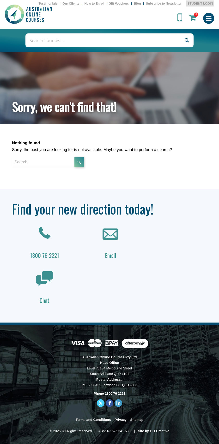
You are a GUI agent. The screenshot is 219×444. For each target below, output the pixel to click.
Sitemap (136, 420)
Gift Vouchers (119, 3)
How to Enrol (93, 3)
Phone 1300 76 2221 (109, 393)
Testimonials (48, 3)
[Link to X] (100, 403)
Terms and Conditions (93, 420)
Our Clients (70, 3)
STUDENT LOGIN (200, 3)
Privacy (121, 420)
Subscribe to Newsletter (164, 3)
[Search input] (104, 40)
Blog (137, 3)
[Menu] (208, 18)
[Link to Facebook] (109, 403)
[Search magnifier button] (186, 40)
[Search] (48, 162)
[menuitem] (48, 3)
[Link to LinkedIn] (118, 403)
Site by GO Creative (153, 431)
